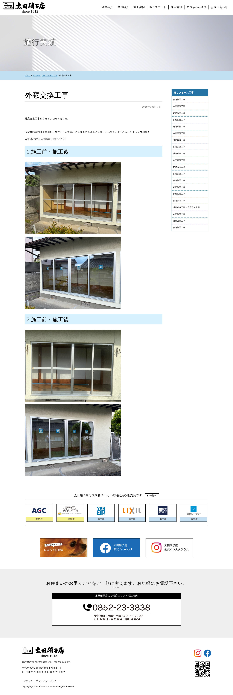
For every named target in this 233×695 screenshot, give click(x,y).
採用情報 (176, 7)
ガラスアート (157, 7)
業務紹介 (123, 7)
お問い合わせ (219, 7)
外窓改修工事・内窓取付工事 (187, 212)
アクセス (28, 681)
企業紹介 (107, 7)
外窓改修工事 (179, 128)
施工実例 (139, 7)
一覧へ (153, 495)
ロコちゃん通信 (196, 7)
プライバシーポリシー (49, 681)
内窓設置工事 (179, 99)
